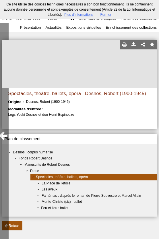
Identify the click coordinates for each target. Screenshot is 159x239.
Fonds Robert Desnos (35, 158)
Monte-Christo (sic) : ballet (62, 202)
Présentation (30, 27)
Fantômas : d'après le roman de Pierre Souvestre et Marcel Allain (91, 196)
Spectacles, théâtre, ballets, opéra (62, 177)
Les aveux (49, 189)
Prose (34, 171)
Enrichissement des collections (131, 27)
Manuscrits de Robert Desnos (47, 165)
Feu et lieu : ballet (54, 208)
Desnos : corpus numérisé (33, 152)
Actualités (53, 27)
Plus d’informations (78, 15)
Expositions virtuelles (83, 27)
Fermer (105, 15)
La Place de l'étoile (56, 183)
